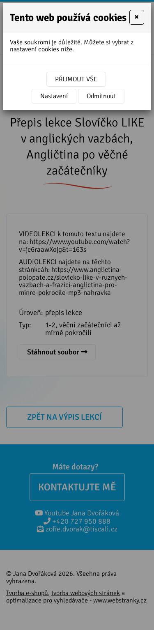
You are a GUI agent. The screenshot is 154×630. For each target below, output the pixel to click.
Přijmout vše (76, 79)
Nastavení (54, 96)
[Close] (136, 17)
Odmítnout (101, 96)
